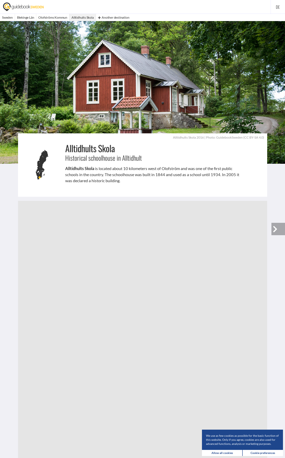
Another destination (113, 17)
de (278, 7)
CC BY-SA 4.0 (253, 137)
